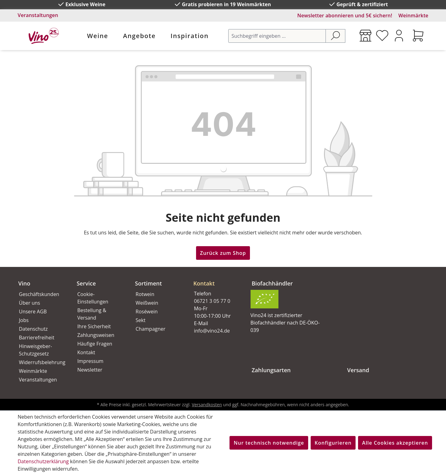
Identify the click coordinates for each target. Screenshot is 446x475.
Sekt (141, 320)
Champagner (150, 328)
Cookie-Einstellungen (92, 298)
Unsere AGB (33, 311)
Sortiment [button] (148, 283)
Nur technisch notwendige (269, 442)
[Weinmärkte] (365, 35)
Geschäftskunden (39, 294)
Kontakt (86, 352)
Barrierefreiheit (36, 337)
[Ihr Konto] (399, 35)
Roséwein (147, 311)
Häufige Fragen (94, 343)
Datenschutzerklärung (43, 461)
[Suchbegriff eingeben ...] (277, 36)
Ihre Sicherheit (94, 326)
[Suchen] (335, 36)
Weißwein (147, 302)
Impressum (90, 361)
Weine (97, 36)
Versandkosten (207, 404)
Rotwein (145, 294)
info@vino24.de (212, 330)
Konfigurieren (333, 442)
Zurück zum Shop (223, 253)
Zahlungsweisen (95, 335)
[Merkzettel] (382, 35)
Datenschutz (33, 328)
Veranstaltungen (38, 15)
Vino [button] (24, 283)
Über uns (29, 302)
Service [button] (86, 283)
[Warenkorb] (418, 35)
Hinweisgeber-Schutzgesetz (35, 350)
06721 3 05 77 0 (212, 301)
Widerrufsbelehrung (41, 362)
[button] (215, 278)
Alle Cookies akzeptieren (395, 442)
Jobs (23, 320)
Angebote (139, 36)
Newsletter (89, 369)
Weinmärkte (413, 15)
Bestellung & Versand (91, 314)
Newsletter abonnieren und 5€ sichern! (344, 15)
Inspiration (190, 36)
